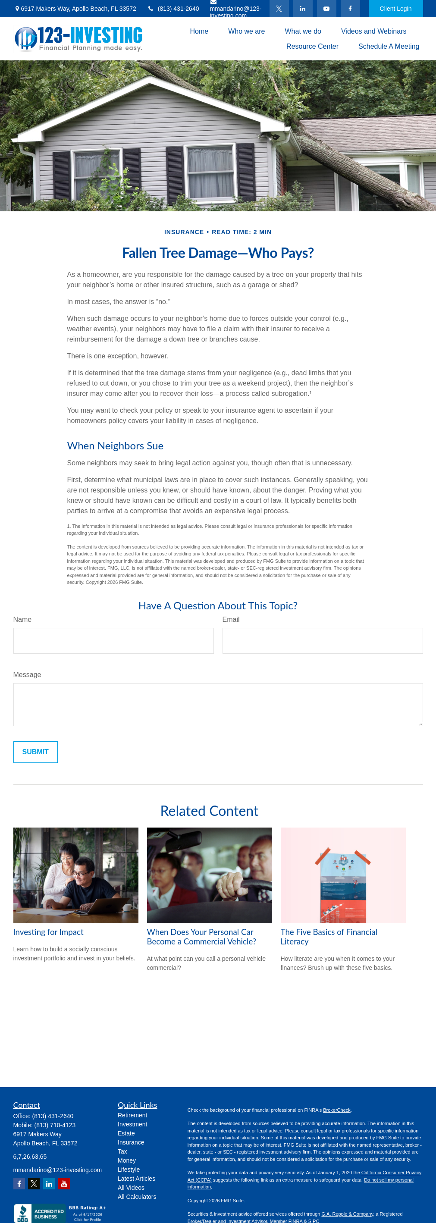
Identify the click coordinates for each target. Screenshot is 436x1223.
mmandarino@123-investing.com (57, 1170)
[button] (199, 31)
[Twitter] (279, 8)
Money (127, 1160)
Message (27, 674)
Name (22, 619)
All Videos (131, 1187)
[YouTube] (326, 8)
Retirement (132, 1115)
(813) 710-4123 (55, 1125)
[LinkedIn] (303, 8)
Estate (126, 1133)
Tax (122, 1151)
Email (231, 619)
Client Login (396, 8)
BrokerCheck (337, 1110)
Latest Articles (136, 1178)
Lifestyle (129, 1169)
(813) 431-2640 (173, 8)
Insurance (131, 1142)
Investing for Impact (48, 932)
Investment (132, 1124)
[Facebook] (350, 8)
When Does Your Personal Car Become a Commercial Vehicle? (202, 936)
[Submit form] (35, 752)
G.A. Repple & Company (347, 1214)
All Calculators (137, 1196)
